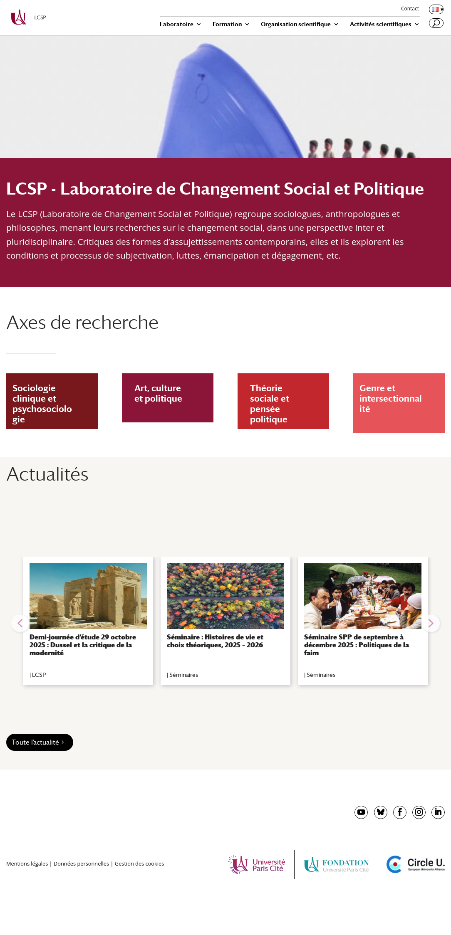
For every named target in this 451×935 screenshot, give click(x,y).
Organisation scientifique (296, 24)
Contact (410, 9)
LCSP (39, 674)
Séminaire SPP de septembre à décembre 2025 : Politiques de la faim (356, 645)
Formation (227, 24)
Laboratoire (176, 24)
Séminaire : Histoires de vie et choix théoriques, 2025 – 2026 (215, 641)
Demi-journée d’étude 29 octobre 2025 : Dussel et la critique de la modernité (83, 645)
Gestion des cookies (139, 863)
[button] (20, 623)
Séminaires (183, 674)
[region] (225, 623)
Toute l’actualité (35, 742)
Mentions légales (27, 863)
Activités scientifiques (380, 24)
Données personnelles (81, 863)
